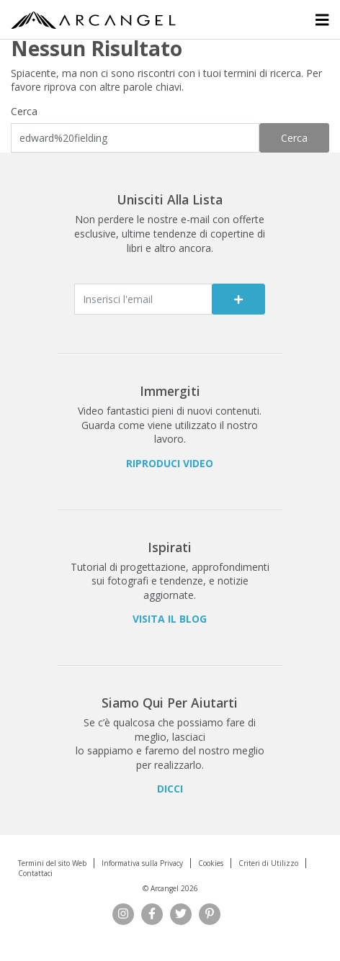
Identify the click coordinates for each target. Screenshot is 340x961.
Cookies (210, 863)
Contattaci (35, 873)
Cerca (24, 111)
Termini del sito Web (52, 863)
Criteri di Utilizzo (268, 863)
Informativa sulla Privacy (142, 863)
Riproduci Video (169, 463)
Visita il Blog (170, 619)
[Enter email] (143, 299)
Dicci (170, 788)
